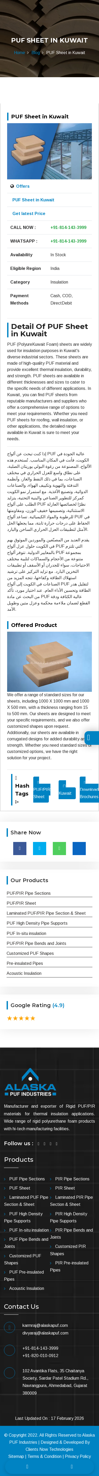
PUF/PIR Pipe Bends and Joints (36, 943)
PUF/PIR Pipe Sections (29, 893)
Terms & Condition (44, 1456)
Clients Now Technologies (49, 1449)
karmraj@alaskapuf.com (45, 1325)
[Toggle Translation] (88, 738)
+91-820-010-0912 (40, 1355)
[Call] (27, 1466)
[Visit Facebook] (38, 1144)
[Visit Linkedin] (50, 1144)
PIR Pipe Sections (72, 1179)
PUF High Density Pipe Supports (37, 923)
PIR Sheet (65, 1188)
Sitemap (16, 1456)
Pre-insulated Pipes (25, 963)
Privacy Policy (78, 1456)
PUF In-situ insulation (26, 933)
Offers (22, 186)
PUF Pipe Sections (27, 1179)
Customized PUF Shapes (30, 953)
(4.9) (58, 1005)
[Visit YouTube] (57, 1144)
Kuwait (65, 793)
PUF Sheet (19, 1188)
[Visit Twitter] (44, 1144)
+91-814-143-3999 (68, 227)
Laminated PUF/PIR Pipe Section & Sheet (46, 913)
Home (19, 52)
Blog (35, 52)
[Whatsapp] (72, 1466)
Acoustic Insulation (24, 973)
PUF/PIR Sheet (41, 789)
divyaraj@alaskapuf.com (45, 1333)
